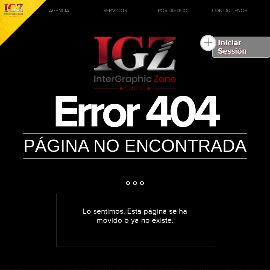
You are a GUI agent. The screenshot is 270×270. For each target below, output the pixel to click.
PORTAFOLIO (173, 11)
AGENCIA (59, 11)
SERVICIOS (115, 11)
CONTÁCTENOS (229, 11)
